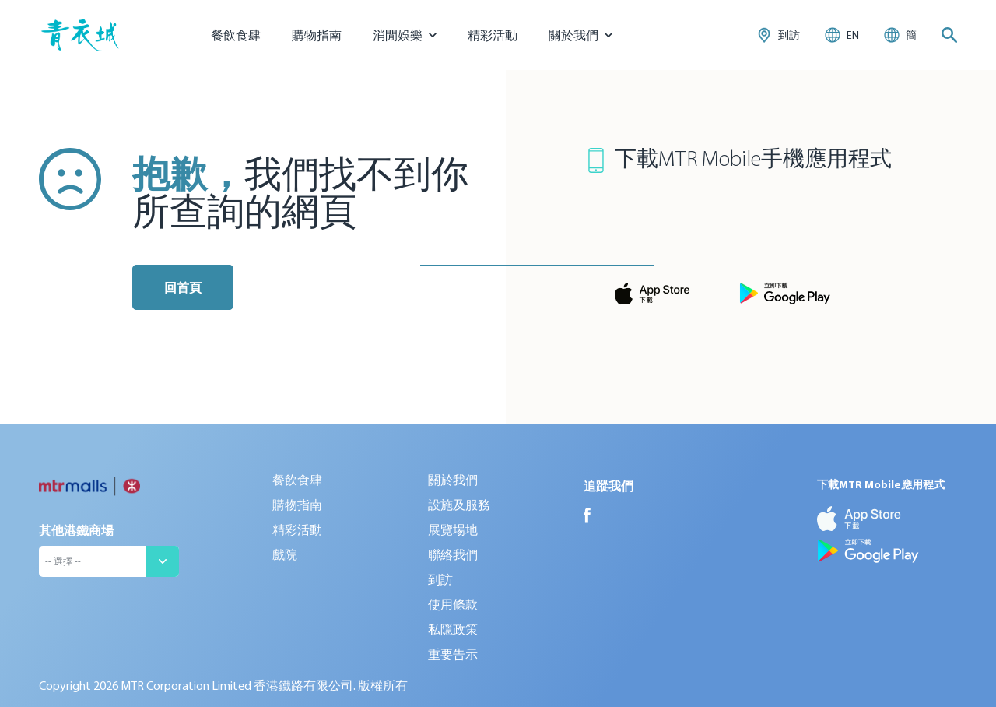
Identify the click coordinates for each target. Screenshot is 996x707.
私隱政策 (453, 629)
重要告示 (453, 654)
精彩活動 (492, 35)
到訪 (440, 579)
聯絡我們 (453, 554)
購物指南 (317, 35)
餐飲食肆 (236, 35)
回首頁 (183, 287)
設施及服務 (459, 504)
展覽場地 (453, 529)
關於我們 (453, 479)
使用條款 (453, 604)
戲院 (284, 554)
